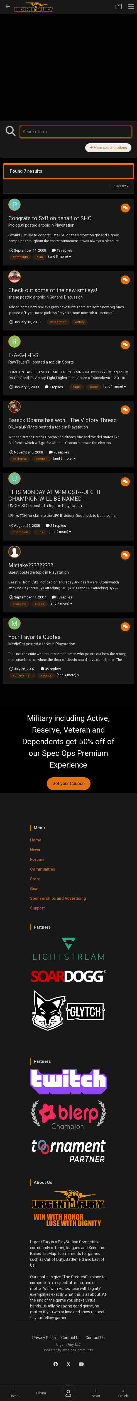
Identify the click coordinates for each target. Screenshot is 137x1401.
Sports (68, 362)
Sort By (121, 186)
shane (13, 297)
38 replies (62, 597)
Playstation (64, 225)
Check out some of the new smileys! (52, 290)
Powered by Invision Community (68, 1350)
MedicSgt (16, 644)
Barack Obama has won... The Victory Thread (62, 420)
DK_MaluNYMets (23, 427)
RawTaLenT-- (20, 362)
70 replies (59, 452)
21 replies (56, 525)
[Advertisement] (68, 56)
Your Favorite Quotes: (35, 637)
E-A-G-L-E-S (23, 355)
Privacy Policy (44, 1337)
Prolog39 (16, 225)
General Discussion (66, 297)
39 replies (51, 669)
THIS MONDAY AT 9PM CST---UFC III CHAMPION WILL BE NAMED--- (54, 495)
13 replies (62, 250)
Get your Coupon (69, 783)
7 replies (54, 387)
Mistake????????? (30, 565)
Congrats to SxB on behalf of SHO (50, 218)
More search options (108, 148)
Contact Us (70, 1337)
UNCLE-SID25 (20, 505)
